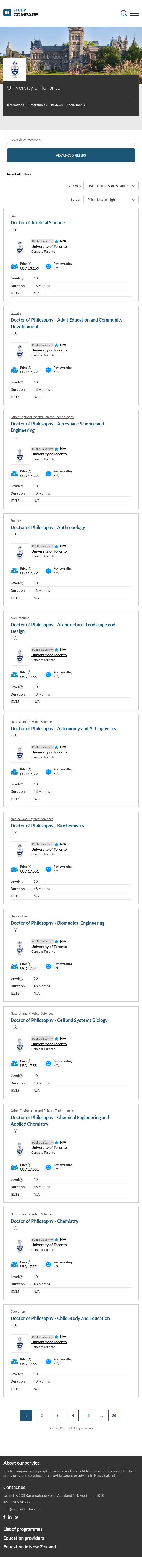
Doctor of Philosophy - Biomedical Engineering (57, 923)
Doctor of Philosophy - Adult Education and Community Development (67, 323)
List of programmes (23, 1529)
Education (18, 1311)
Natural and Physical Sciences (32, 722)
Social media (76, 105)
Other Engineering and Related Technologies (42, 417)
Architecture (20, 618)
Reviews (57, 105)
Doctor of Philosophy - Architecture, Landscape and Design (63, 628)
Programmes (37, 105)
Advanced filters (71, 155)
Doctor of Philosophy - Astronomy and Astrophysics (63, 728)
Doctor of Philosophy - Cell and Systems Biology (59, 1020)
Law (13, 216)
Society (16, 313)
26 (114, 1415)
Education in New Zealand (29, 1546)
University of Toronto (49, 246)
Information (15, 105)
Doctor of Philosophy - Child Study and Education (60, 1318)
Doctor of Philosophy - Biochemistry (47, 825)
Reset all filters (19, 174)
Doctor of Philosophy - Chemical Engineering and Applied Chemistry (60, 1121)
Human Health (21, 916)
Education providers (23, 1538)
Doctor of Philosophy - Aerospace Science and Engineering (57, 427)
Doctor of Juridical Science (38, 222)
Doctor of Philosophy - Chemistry (44, 1221)
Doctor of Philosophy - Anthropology (48, 527)
